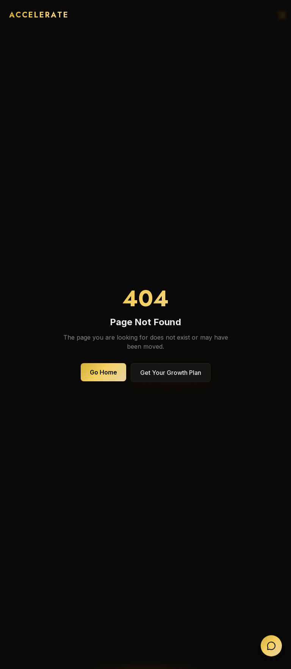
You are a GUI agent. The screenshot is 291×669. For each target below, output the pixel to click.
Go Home (103, 372)
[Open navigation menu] (283, 15)
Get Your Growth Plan (170, 372)
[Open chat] (271, 646)
